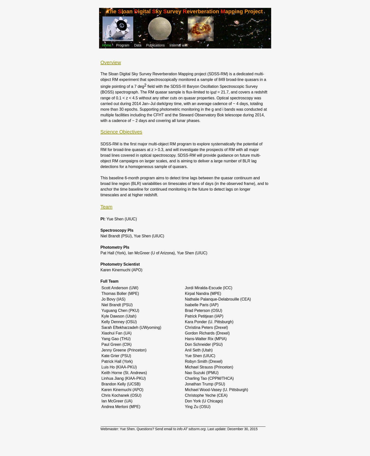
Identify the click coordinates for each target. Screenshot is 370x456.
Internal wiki (178, 45)
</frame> (124, 443)
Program (122, 45)
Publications (155, 45)
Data (137, 45)
